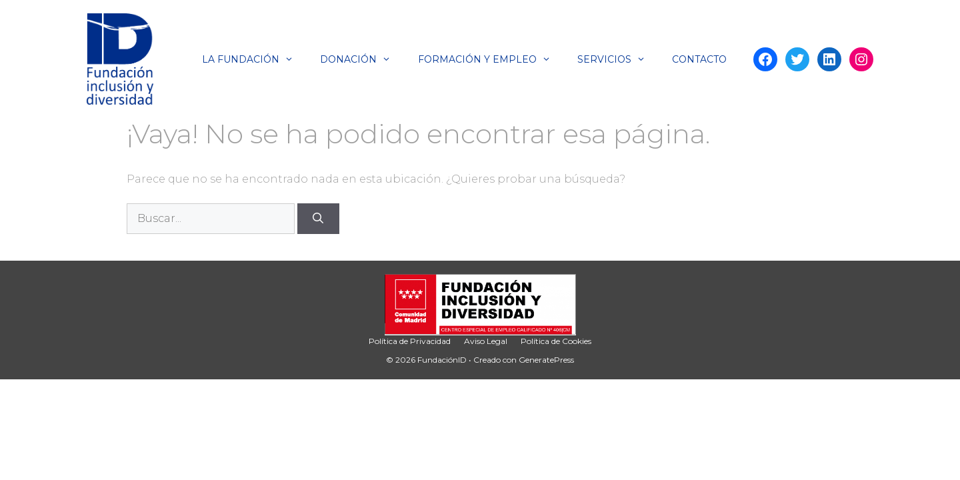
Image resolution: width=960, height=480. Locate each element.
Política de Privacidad (410, 341)
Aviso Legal (485, 341)
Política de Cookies (556, 341)
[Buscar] (318, 218)
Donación (362, 59)
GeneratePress (546, 360)
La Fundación (254, 59)
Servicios (618, 59)
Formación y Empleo (491, 59)
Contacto (699, 59)
